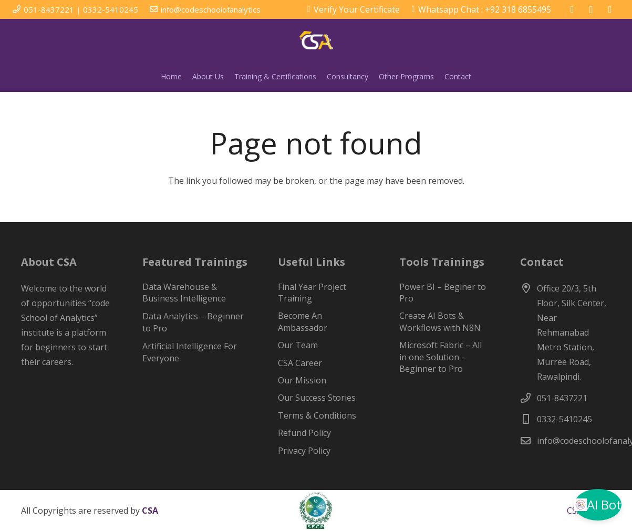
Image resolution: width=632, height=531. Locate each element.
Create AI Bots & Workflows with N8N (440, 321)
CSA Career (300, 363)
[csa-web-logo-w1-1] (316, 40)
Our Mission (302, 380)
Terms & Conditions (317, 415)
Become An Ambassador (302, 321)
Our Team (298, 345)
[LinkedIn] (609, 9)
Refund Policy (304, 433)
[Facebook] (572, 9)
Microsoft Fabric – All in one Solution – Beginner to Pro (440, 356)
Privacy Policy (304, 450)
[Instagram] (591, 9)
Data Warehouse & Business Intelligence (184, 292)
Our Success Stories (317, 397)
